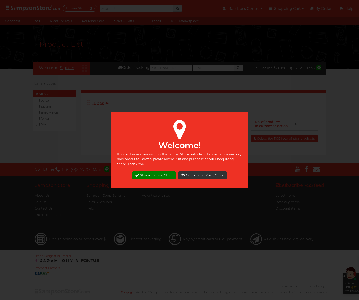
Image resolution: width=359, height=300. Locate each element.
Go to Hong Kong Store (202, 175)
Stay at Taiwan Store (154, 175)
